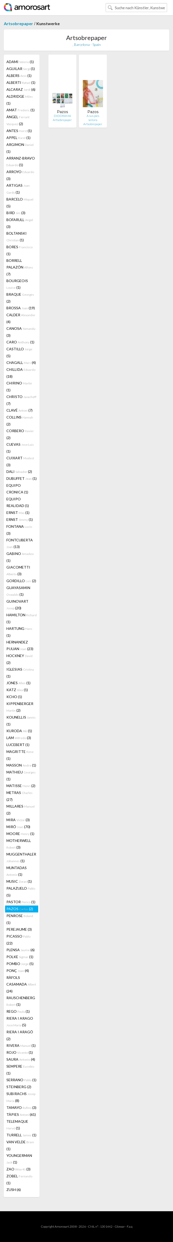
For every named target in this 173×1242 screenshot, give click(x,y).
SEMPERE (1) (20, 1069)
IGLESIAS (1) (20, 672)
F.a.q (130, 1226)
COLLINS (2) (19, 420)
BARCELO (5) (19, 202)
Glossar (120, 1226)
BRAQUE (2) (20, 297)
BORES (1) (19, 250)
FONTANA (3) (19, 529)
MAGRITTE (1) (20, 755)
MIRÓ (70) (18, 826)
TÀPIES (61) (21, 1114)
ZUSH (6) (13, 1189)
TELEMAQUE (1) (17, 1124)
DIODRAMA (62, 116)
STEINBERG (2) (18, 1087)
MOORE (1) (20, 833)
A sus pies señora (93, 118)
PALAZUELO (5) (20, 891)
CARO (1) (20, 342)
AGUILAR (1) (20, 68)
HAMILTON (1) (21, 618)
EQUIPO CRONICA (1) (17, 488)
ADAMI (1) (20, 61)
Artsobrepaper (18, 23)
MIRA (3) (18, 820)
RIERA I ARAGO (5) (19, 1021)
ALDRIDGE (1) (19, 99)
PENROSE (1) (19, 919)
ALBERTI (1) (20, 82)
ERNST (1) (17, 512)
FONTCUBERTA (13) (19, 543)
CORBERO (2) (20, 434)
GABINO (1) (20, 557)
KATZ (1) (17, 690)
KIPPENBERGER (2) (19, 706)
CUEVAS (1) (20, 447)
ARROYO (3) (20, 175)
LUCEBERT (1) (17, 744)
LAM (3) (18, 738)
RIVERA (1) (21, 1045)
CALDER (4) (20, 318)
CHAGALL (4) (21, 362)
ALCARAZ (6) (20, 89)
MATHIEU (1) (21, 775)
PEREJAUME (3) (19, 929)
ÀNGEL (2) (17, 120)
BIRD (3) (15, 213)
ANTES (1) (19, 130)
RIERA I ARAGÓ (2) (19, 1035)
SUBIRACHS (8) (20, 1097)
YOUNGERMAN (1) (19, 1158)
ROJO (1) (19, 1052)
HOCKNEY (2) (19, 659)
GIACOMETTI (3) (18, 570)
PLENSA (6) (20, 950)
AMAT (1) (20, 110)
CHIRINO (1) (19, 386)
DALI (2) (19, 471)
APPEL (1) (18, 137)
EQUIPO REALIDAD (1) (17, 502)
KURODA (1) (19, 731)
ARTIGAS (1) (18, 188)
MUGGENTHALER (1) (21, 857)
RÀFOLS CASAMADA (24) (21, 984)
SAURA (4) (20, 1059)
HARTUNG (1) (19, 632)
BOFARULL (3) (19, 223)
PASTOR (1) (20, 902)
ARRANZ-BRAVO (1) (20, 161)
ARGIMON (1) (20, 148)
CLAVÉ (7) (19, 410)
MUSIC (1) (19, 881)
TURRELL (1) (21, 1135)
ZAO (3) (18, 1169)
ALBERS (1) (19, 75)
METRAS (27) (19, 796)
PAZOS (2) (19, 909)
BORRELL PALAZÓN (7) (19, 267)
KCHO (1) (14, 696)
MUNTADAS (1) (16, 871)
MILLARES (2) (20, 809)
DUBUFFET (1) (21, 478)
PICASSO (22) (18, 939)
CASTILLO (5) (19, 352)
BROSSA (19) (20, 308)
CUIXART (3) (20, 461)
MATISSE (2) (20, 785)
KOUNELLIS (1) (21, 720)
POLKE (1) (19, 957)
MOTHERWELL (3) (18, 843)
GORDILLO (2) (21, 581)
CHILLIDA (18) (20, 373)
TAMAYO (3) (21, 1107)
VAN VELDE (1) (20, 1145)
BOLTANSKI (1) (16, 236)
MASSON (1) (21, 765)
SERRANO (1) (21, 1080)
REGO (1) (18, 1011)
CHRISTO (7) (21, 400)
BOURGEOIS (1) (17, 284)
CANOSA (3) (20, 331)
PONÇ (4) (17, 970)
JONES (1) (18, 683)
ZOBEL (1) (19, 1179)
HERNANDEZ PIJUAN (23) (19, 645)
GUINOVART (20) (17, 604)
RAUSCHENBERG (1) (20, 1001)
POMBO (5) (20, 963)
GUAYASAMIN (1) (18, 591)
